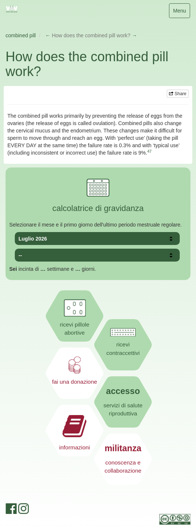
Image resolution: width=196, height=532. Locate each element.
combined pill (21, 35)
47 (149, 151)
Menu (181, 12)
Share (177, 93)
